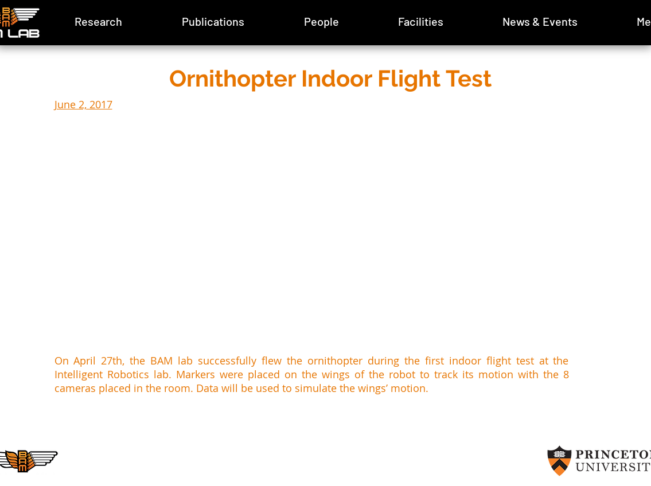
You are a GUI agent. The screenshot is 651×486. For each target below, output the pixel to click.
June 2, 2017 (83, 104)
